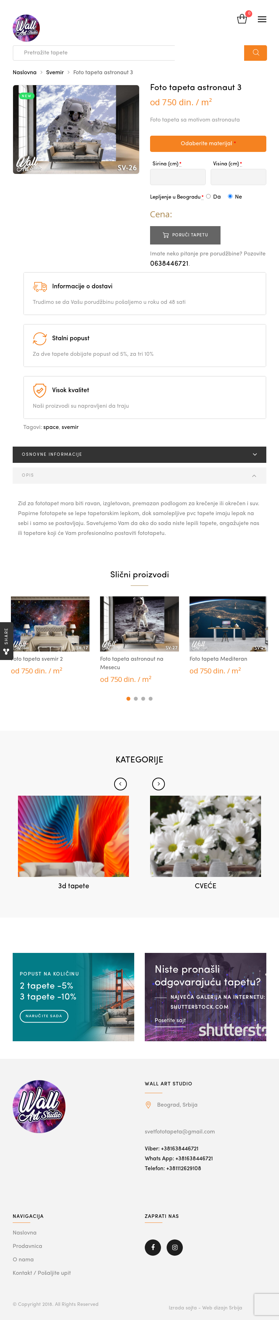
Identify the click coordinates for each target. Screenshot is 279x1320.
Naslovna (25, 73)
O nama (23, 1260)
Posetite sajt (170, 1020)
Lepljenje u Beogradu (175, 197)
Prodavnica (27, 1246)
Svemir (55, 73)
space (51, 427)
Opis (28, 475)
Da (213, 197)
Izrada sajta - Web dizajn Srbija (205, 1308)
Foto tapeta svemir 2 (37, 659)
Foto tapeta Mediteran (218, 659)
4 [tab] (151, 699)
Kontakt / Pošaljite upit (42, 1273)
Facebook (153, 1247)
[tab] (139, 455)
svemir (70, 427)
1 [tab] (128, 699)
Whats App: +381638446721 (179, 1159)
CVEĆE (205, 886)
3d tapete (73, 886)
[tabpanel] (50, 636)
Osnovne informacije (52, 455)
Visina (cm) (226, 164)
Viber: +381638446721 (171, 1149)
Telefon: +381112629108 (173, 1169)
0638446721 (169, 263)
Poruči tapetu (190, 235)
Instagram (175, 1247)
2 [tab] (136, 699)
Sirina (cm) (165, 164)
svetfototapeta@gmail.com (180, 1132)
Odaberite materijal (208, 144)
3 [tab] (143, 699)
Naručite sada (44, 1016)
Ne (235, 197)
